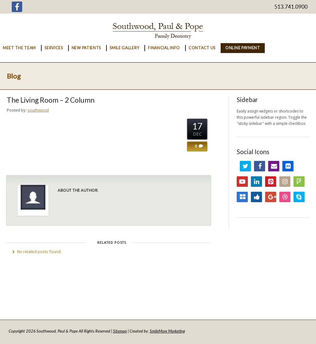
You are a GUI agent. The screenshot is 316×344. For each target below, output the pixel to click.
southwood (38, 110)
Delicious (242, 197)
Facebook (259, 166)
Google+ (270, 197)
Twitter (245, 166)
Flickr (287, 166)
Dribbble (284, 197)
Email (273, 166)
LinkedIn (256, 181)
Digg (256, 197)
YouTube (242, 181)
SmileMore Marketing (167, 331)
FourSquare (299, 181)
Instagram (284, 181)
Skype (299, 197)
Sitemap (120, 331)
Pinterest (270, 181)
